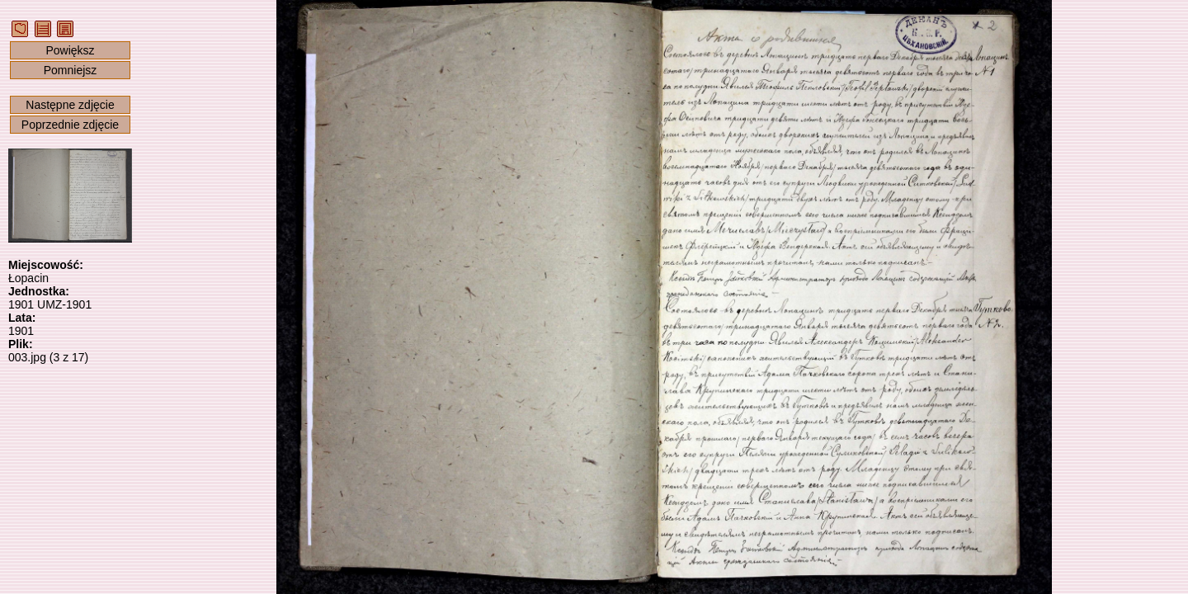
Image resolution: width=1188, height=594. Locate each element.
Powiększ (69, 50)
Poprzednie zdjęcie (70, 124)
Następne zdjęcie (70, 104)
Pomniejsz (70, 70)
